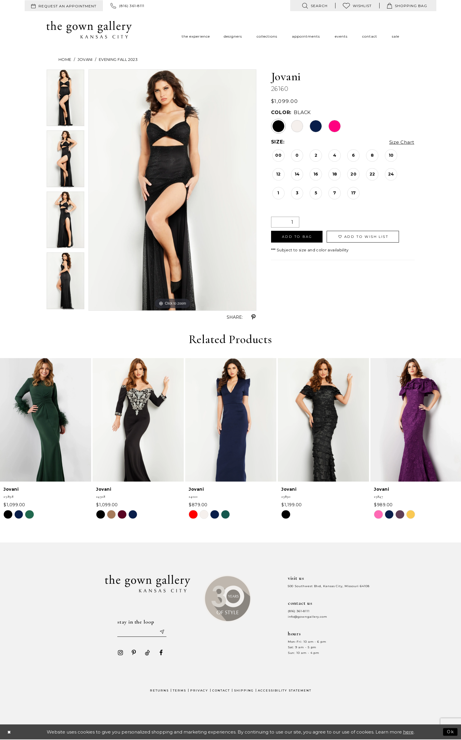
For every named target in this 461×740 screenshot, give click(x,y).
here (408, 732)
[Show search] (315, 5)
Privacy (199, 691)
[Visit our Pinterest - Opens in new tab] (133, 653)
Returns (159, 691)
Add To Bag (299, 237)
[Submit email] (163, 632)
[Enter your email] (142, 632)
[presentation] (45, 420)
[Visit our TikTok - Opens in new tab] (146, 653)
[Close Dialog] (9, 732)
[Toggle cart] (407, 5)
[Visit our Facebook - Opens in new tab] (160, 653)
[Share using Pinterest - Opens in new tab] (253, 317)
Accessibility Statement (284, 691)
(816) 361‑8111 (299, 611)
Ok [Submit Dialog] (450, 732)
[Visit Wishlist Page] (357, 5)
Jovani (85, 59)
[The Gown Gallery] (89, 30)
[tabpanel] (65, 100)
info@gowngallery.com (307, 617)
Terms (179, 691)
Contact (221, 691)
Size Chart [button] (401, 142)
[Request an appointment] (64, 5)
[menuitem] (64, 5)
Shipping (244, 691)
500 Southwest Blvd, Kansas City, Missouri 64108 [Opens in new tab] (329, 586)
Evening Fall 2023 (118, 59)
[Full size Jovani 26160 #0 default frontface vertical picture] (172, 190)
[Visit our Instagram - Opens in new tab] (119, 653)
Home (65, 59)
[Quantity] (285, 222)
